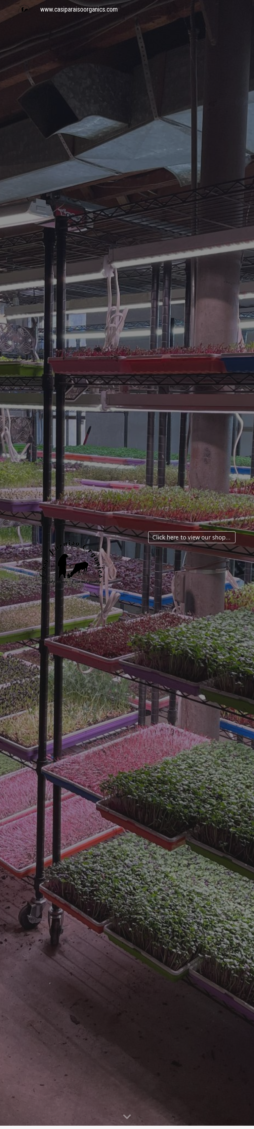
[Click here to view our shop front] (191, 537)
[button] (127, 1117)
